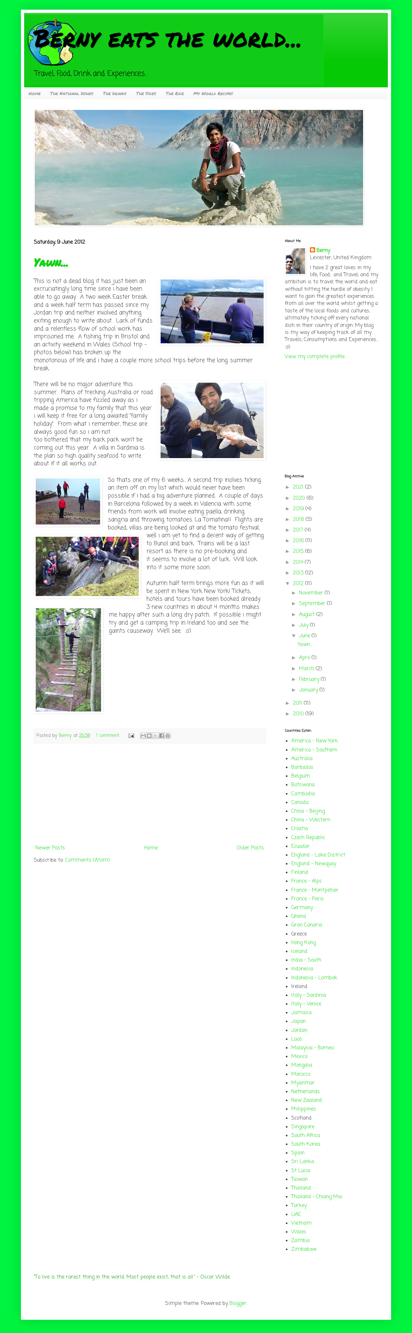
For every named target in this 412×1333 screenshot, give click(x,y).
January (309, 690)
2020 (300, 498)
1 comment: (108, 735)
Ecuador (300, 846)
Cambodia (303, 794)
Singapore (302, 1127)
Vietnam (301, 1223)
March (307, 669)
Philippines (303, 1109)
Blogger (238, 1304)
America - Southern (314, 750)
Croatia (299, 829)
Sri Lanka (302, 1162)
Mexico (299, 1057)
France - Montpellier (315, 890)
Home (35, 93)
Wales (298, 1232)
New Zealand (306, 1100)
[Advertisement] (149, 794)
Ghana (298, 916)
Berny (323, 250)
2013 (299, 573)
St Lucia (300, 1171)
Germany (302, 908)
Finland (299, 873)
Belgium (300, 776)
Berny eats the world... (168, 37)
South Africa (305, 1136)
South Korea (305, 1144)
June (305, 636)
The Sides (146, 93)
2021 (299, 487)
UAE (296, 1215)
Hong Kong (303, 943)
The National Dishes (71, 93)
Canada (300, 803)
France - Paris (307, 899)
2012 (299, 584)
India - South (306, 960)
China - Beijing (308, 811)
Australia (302, 759)
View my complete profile (315, 357)
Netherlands (305, 1092)
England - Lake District (318, 855)
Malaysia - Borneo (312, 1048)
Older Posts (250, 848)
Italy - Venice (306, 1004)
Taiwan (299, 1179)
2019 (299, 509)
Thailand (301, 1188)
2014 (299, 562)
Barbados (302, 767)
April (305, 658)
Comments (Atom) (87, 860)
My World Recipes (213, 93)
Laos (296, 1039)
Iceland (299, 952)
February (310, 679)
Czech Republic (308, 838)
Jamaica (301, 1013)
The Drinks (114, 93)
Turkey (299, 1206)
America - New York (314, 741)
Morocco (300, 1074)
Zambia (300, 1241)
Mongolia (301, 1065)
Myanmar (303, 1083)
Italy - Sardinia (308, 995)
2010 (299, 714)
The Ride (175, 93)
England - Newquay (313, 864)
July (304, 625)
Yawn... (51, 262)
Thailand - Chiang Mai (316, 1197)
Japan (298, 1021)
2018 (299, 520)
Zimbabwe (303, 1249)
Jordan (299, 1030)
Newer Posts (50, 848)
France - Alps (306, 881)
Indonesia (302, 969)
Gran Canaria (306, 925)
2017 (299, 530)
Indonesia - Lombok (314, 978)
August (307, 615)
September (313, 604)
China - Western (310, 820)
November (312, 593)
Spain (297, 1153)
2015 (299, 551)
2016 (299, 541)
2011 (298, 703)
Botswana (303, 785)
